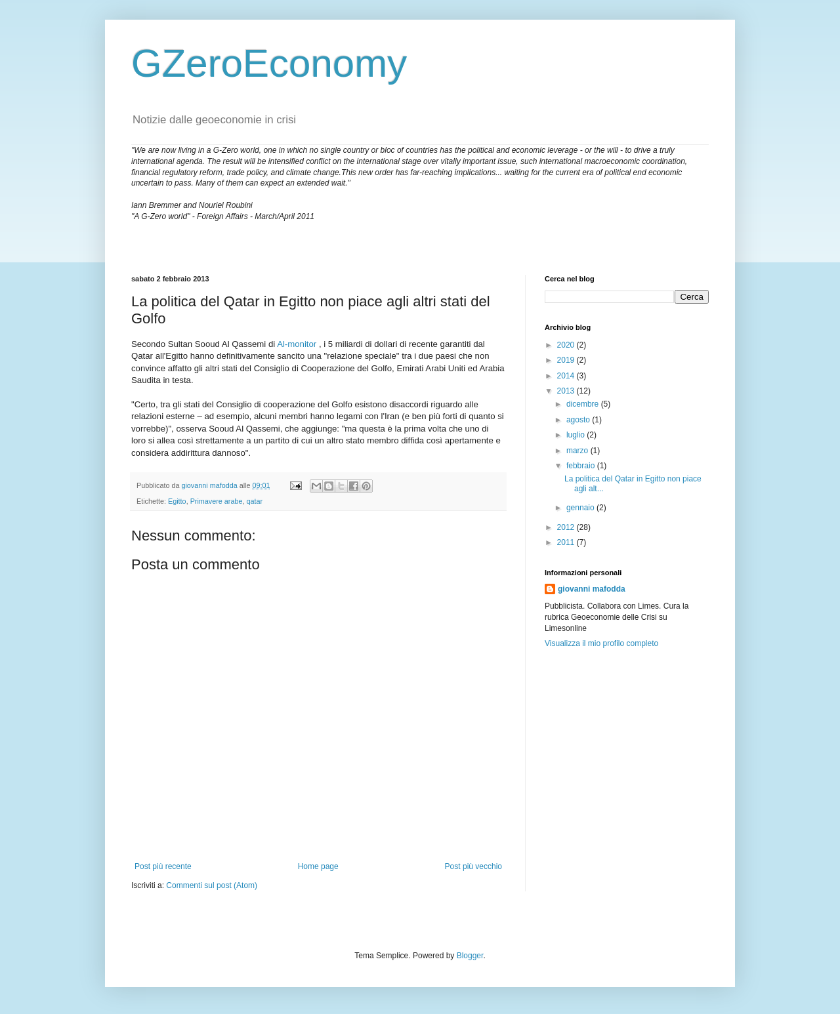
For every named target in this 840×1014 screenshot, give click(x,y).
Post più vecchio (473, 866)
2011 (567, 542)
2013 (567, 390)
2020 (567, 345)
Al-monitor (296, 344)
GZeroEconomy (269, 63)
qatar (254, 501)
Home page (318, 866)
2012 (567, 527)
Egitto (177, 501)
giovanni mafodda (591, 589)
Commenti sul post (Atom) (211, 885)
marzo (578, 450)
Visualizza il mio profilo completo (601, 643)
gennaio (581, 507)
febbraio (581, 465)
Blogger (470, 955)
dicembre (583, 404)
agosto (579, 419)
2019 (567, 360)
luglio (576, 434)
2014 (567, 375)
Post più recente (163, 866)
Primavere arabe (216, 501)
